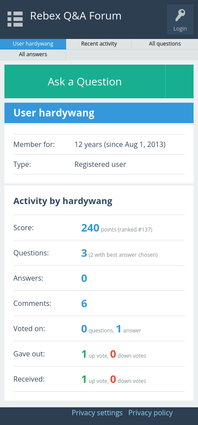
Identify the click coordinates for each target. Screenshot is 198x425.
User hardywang (33, 43)
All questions (165, 43)
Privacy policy (150, 412)
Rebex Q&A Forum (76, 15)
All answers (33, 54)
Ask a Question (85, 81)
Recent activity (99, 43)
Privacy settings (97, 412)
